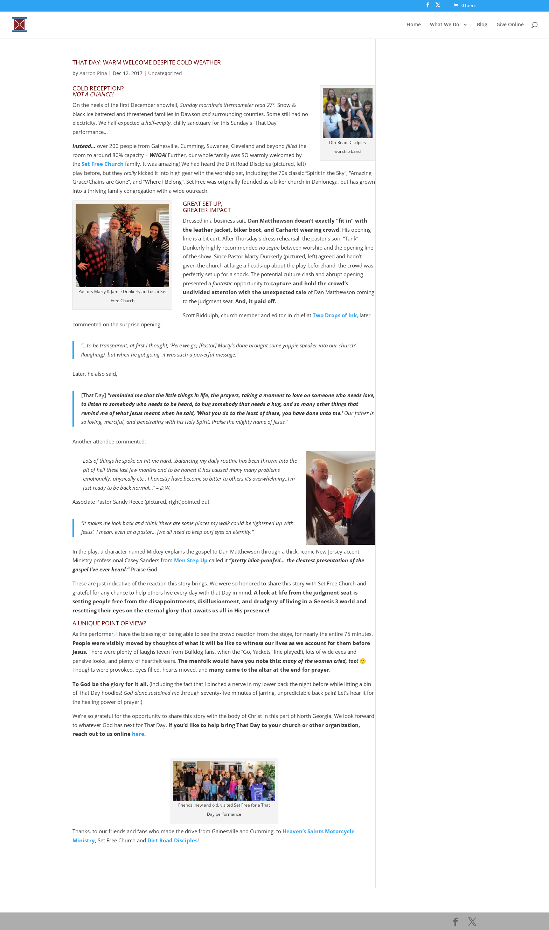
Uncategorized (165, 73)
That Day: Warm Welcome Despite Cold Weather (146, 62)
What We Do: (445, 25)
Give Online (510, 25)
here (138, 733)
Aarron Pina (93, 73)
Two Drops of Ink (335, 315)
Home (413, 25)
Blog (482, 25)
